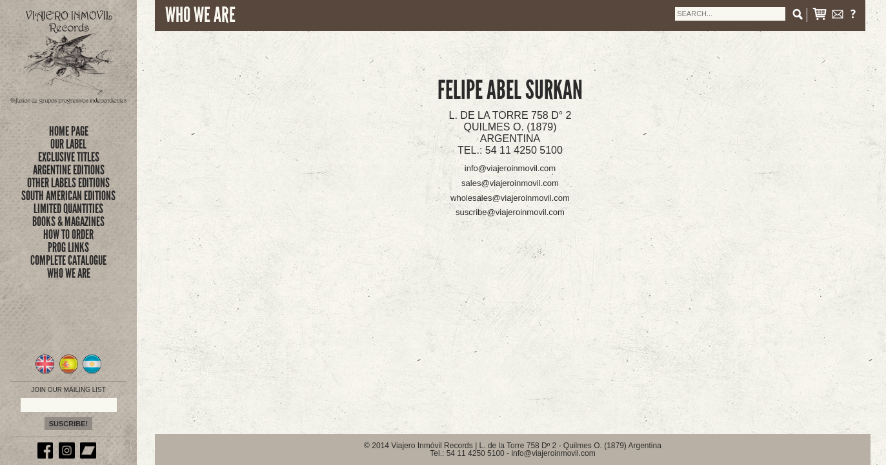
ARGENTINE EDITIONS (69, 170)
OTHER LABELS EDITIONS (68, 183)
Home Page (68, 131)
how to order (68, 234)
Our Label (68, 144)
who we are (68, 273)
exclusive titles (68, 157)
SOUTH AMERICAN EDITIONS (68, 195)
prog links (68, 247)
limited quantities (68, 208)
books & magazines (68, 221)
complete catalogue (68, 260)
